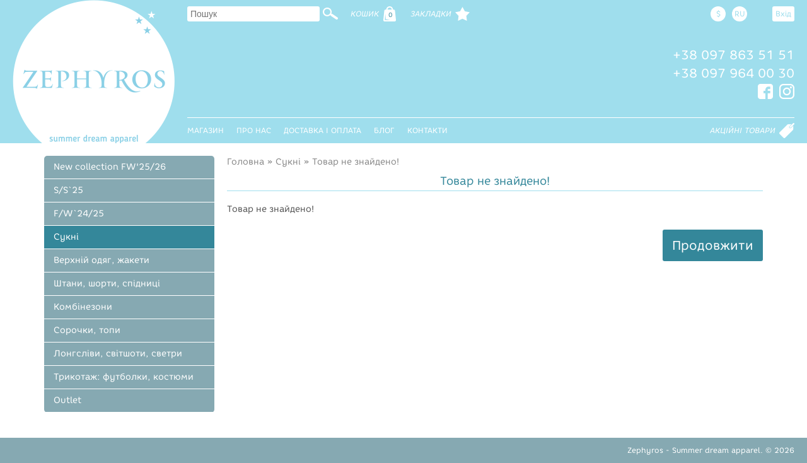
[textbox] (253, 13)
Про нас (253, 130)
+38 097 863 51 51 (733, 54)
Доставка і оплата (322, 130)
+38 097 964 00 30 (733, 73)
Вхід (783, 13)
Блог (384, 130)
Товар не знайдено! (355, 161)
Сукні (288, 161)
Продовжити (712, 245)
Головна (245, 161)
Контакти (427, 130)
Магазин (205, 130)
